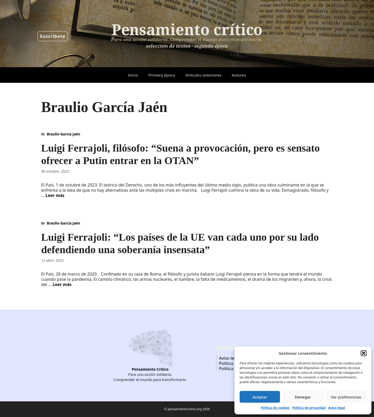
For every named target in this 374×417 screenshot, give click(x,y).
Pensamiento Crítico (150, 369)
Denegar (303, 397)
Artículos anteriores (203, 75)
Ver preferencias (346, 397)
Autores (239, 75)
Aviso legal (336, 408)
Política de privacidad (309, 408)
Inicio (133, 75)
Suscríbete (53, 36)
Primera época (161, 75)
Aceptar (260, 397)
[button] (363, 353)
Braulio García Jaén (63, 134)
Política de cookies (275, 408)
